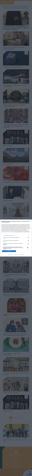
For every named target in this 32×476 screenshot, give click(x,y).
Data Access (16, 254)
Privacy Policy (21, 254)
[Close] (30, 221)
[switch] (28, 237)
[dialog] (16, 238)
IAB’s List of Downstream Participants (8, 231)
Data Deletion (10, 254)
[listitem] (16, 235)
